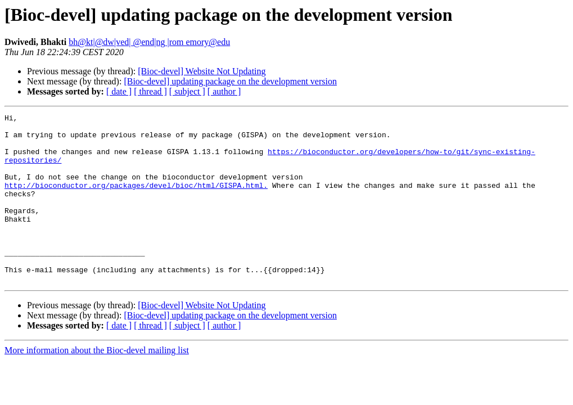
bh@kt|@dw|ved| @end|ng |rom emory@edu (149, 42)
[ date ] (119, 91)
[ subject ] (187, 91)
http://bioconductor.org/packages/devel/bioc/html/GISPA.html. (136, 200)
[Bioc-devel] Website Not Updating (201, 71)
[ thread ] (150, 91)
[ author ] (224, 91)
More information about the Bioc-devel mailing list (96, 384)
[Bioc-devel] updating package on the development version (230, 81)
